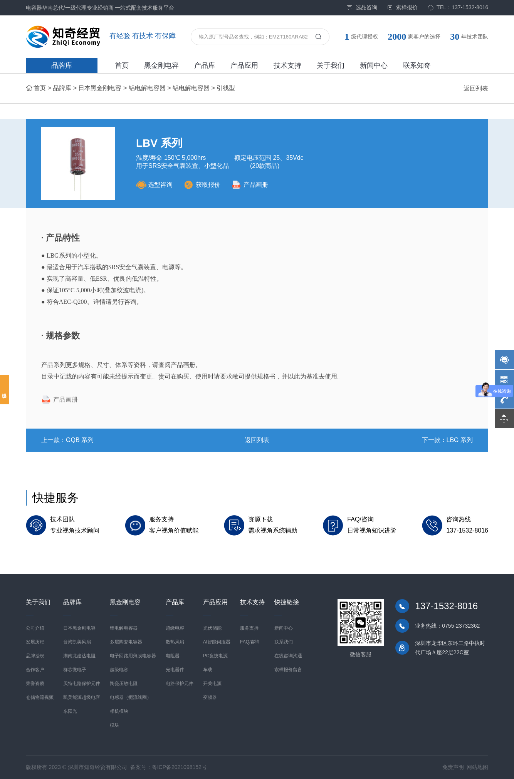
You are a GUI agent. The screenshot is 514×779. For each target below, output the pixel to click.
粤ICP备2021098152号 (179, 767)
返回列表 (476, 88)
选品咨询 (361, 7)
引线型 (226, 88)
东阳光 (70, 711)
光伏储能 (212, 628)
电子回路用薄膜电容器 (133, 655)
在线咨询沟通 (288, 655)
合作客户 (35, 669)
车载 (207, 669)
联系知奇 (417, 65)
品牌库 (61, 65)
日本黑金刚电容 (99, 88)
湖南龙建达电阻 (79, 655)
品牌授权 (35, 655)
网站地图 (477, 767)
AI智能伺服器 (216, 642)
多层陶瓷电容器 (126, 642)
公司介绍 (35, 628)
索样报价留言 (288, 669)
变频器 (210, 697)
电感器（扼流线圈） (130, 697)
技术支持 (287, 65)
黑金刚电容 (161, 65)
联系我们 (283, 642)
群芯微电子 (74, 669)
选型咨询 (154, 184)
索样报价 (402, 7)
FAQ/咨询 (250, 642)
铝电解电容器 (147, 88)
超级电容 (119, 669)
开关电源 (212, 683)
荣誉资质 (35, 683)
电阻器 (173, 655)
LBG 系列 (460, 440)
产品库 (204, 65)
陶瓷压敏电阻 (124, 683)
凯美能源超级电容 (81, 697)
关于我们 (330, 65)
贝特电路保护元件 (81, 683)
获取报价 (202, 184)
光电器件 (175, 669)
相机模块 (119, 711)
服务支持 (249, 628)
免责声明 (453, 767)
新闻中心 (374, 65)
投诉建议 (4, 389)
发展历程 (35, 642)
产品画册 (250, 184)
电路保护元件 (179, 683)
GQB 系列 (80, 440)
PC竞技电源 (215, 655)
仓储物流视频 (40, 697)
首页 (122, 65)
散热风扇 (175, 642)
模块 (114, 725)
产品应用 (244, 65)
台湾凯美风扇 (77, 642)
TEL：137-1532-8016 (458, 7)
